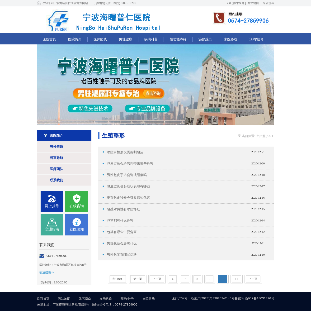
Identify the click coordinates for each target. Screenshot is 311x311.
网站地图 (253, 3)
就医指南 (85, 299)
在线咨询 (77, 206)
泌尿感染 (205, 39)
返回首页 (43, 299)
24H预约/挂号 (235, 3)
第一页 (137, 279)
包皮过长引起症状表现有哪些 (128, 186)
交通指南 (52, 229)
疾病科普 (151, 39)
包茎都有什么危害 (120, 220)
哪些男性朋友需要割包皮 (125, 152)
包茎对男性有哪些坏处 (123, 209)
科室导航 (56, 158)
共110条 (117, 279)
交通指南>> (46, 272)
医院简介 (74, 39)
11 (236, 279)
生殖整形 (262, 136)
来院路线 (230, 39)
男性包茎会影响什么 (122, 243)
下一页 (253, 279)
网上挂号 (52, 206)
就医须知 (77, 229)
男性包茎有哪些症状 (122, 255)
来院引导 (268, 3)
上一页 (157, 279)
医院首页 (49, 39)
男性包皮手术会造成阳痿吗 (127, 175)
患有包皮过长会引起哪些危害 (128, 198)
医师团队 (100, 39)
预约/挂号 (256, 39)
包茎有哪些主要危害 (122, 232)
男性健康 (125, 39)
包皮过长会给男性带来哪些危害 (130, 163)
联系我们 (56, 180)
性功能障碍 (178, 39)
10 (222, 279)
